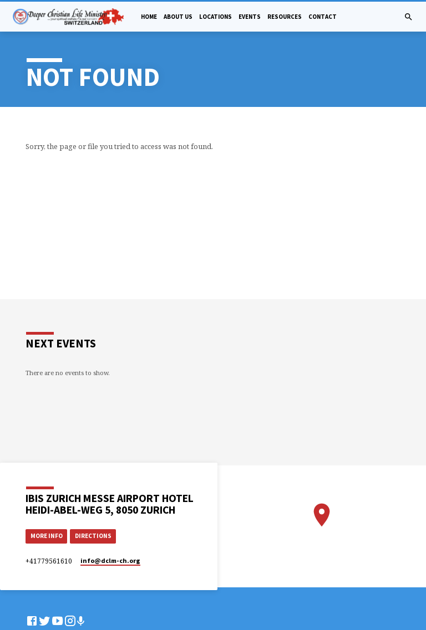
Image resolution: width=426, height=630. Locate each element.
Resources (284, 17)
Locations (215, 17)
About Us (178, 17)
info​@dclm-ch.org (110, 560)
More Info (47, 536)
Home (149, 17)
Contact (322, 17)
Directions (93, 536)
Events (250, 17)
